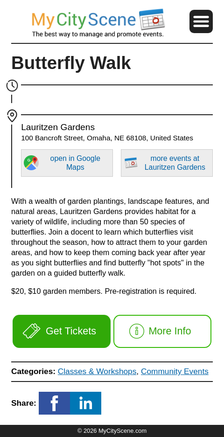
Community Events (175, 371)
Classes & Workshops (97, 371)
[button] (201, 21)
